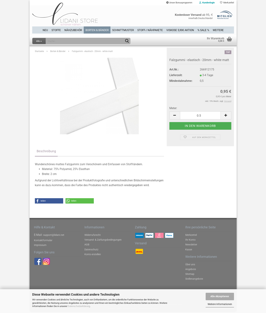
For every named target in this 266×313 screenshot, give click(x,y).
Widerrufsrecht (92, 236)
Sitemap (189, 275)
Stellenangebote (194, 279)
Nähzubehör (73, 30)
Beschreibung (46, 152)
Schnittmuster (123, 30)
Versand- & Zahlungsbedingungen (103, 240)
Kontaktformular (43, 241)
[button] (49, 202)
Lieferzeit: (175, 76)
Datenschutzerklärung (79, 306)
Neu (45, 30)
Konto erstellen (92, 255)
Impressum (40, 246)
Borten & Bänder (97, 30)
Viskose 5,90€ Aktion (180, 30)
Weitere (218, 30)
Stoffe (56, 30)
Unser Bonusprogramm (179, 2)
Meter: (173, 109)
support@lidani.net (53, 236)
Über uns (190, 265)
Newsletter (191, 245)
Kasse (188, 250)
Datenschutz (91, 250)
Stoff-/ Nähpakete (150, 30)
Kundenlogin (207, 2)
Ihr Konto (190, 240)
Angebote (190, 270)
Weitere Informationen (220, 304)
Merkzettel (227, 2)
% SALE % (203, 30)
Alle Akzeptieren (219, 296)
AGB (86, 245)
